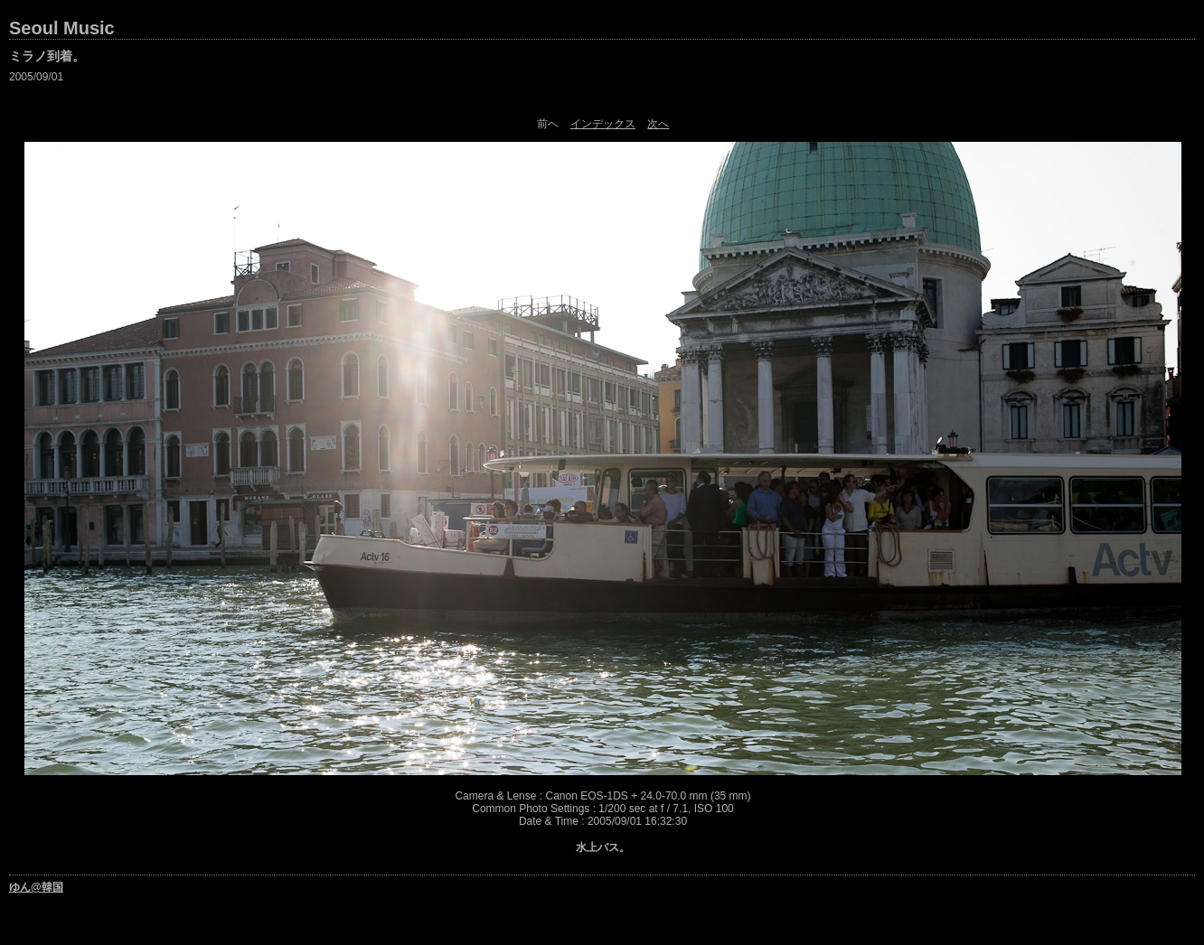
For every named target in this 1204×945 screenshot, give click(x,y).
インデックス (602, 123)
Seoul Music (62, 28)
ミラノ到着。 (47, 56)
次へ (658, 123)
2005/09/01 (36, 76)
